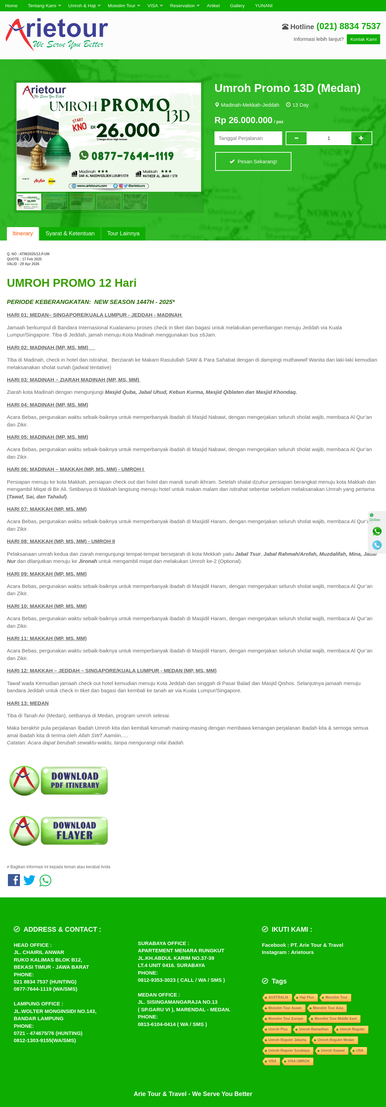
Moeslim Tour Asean (285, 1008)
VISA (152, 5)
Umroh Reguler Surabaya (289, 1050)
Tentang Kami (42, 5)
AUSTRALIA (278, 997)
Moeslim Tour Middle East (336, 1019)
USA (359, 1050)
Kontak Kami (363, 39)
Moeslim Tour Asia (328, 1008)
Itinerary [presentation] (23, 233)
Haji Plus (307, 997)
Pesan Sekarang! (253, 161)
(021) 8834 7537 (349, 26)
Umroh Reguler (352, 1029)
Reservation (182, 5)
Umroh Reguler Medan (336, 1040)
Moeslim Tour (121, 5)
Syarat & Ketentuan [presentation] (70, 233)
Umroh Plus (278, 1029)
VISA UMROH (299, 1061)
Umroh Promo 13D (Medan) (287, 88)
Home (11, 5)
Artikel (213, 5)
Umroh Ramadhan (314, 1029)
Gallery (237, 5)
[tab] (23, 233)
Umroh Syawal (333, 1050)
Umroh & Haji (82, 5)
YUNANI (264, 5)
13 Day (301, 105)
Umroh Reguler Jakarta (287, 1040)
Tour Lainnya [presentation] (123, 233)
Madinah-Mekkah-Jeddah (250, 105)
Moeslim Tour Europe (286, 1019)
